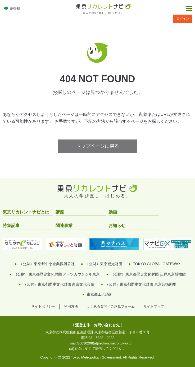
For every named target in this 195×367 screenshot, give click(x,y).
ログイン (182, 18)
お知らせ (116, 225)
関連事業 (64, 225)
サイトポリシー (43, 306)
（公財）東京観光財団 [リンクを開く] (103, 264)
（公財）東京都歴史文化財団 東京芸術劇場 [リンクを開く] (140, 284)
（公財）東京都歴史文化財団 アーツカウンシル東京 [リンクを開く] (57, 274)
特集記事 (11, 225)
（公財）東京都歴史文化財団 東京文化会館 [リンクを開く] (58, 284)
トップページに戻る (97, 146)
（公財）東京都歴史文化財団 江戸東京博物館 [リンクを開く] (148, 274)
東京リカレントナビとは (26, 212)
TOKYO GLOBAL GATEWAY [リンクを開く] (156, 264)
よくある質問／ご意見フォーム (111, 306)
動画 (112, 212)
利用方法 (71, 306)
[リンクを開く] (12, 8)
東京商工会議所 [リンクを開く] (100, 294)
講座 (60, 212)
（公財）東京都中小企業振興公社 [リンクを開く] (47, 264)
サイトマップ (153, 306)
